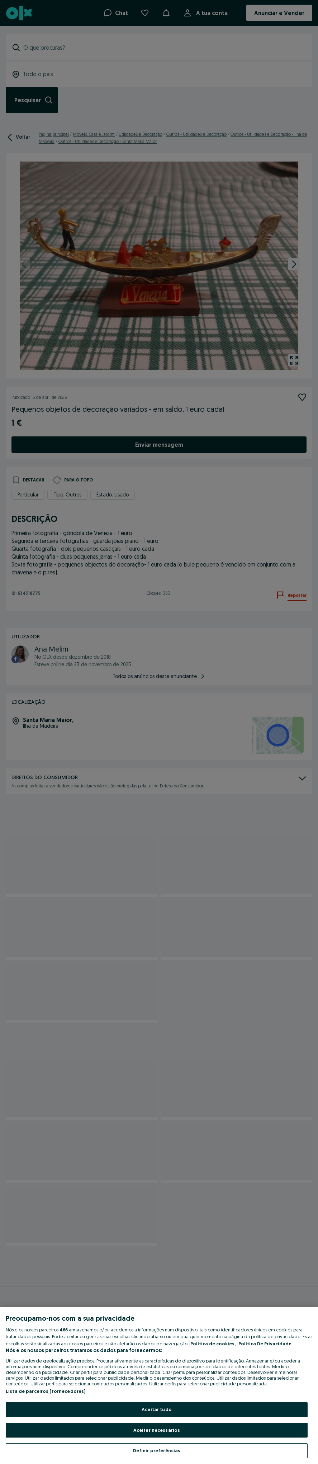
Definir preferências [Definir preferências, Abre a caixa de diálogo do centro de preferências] (157, 1450)
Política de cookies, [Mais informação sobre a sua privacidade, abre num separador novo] (213, 1343)
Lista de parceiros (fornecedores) (45, 1391)
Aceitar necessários (156, 1430)
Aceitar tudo (157, 1409)
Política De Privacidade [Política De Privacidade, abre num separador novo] (264, 1343)
